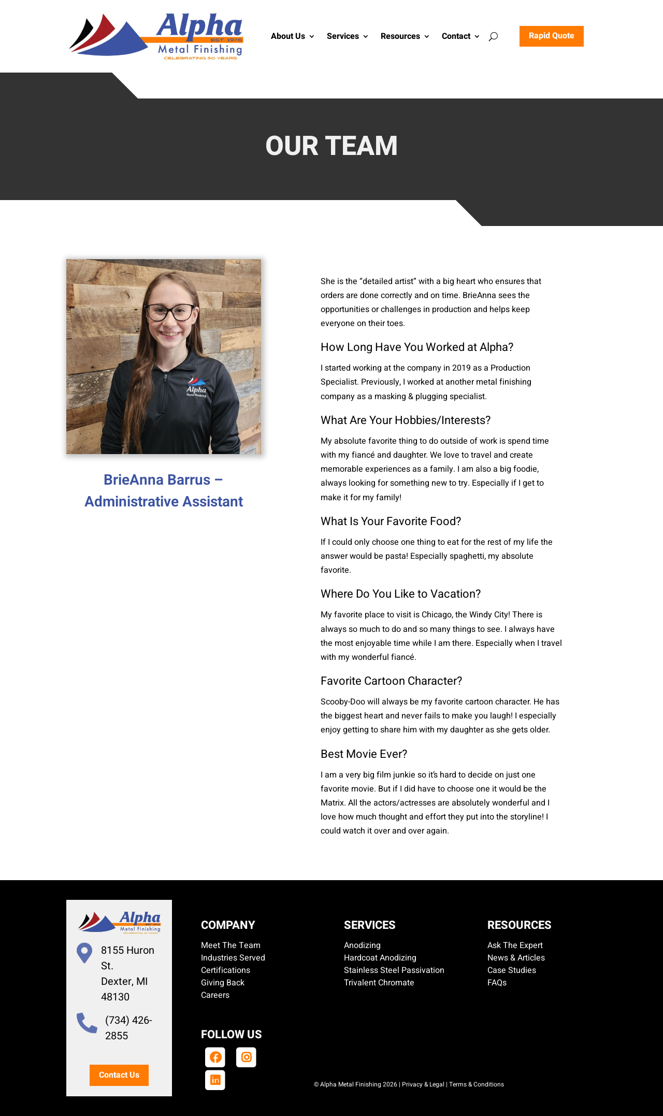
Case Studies (511, 970)
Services (343, 36)
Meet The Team (231, 945)
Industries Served (233, 958)
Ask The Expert (515, 945)
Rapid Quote (551, 36)
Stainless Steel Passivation (394, 970)
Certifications (225, 970)
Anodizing (362, 945)
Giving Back (222, 983)
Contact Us (119, 1075)
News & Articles (516, 958)
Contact (456, 36)
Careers (215, 995)
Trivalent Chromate (379, 983)
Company (228, 925)
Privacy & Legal (423, 1084)
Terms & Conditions (476, 1084)
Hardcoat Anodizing (380, 958)
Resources (400, 36)
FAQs (497, 983)
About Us (288, 36)
